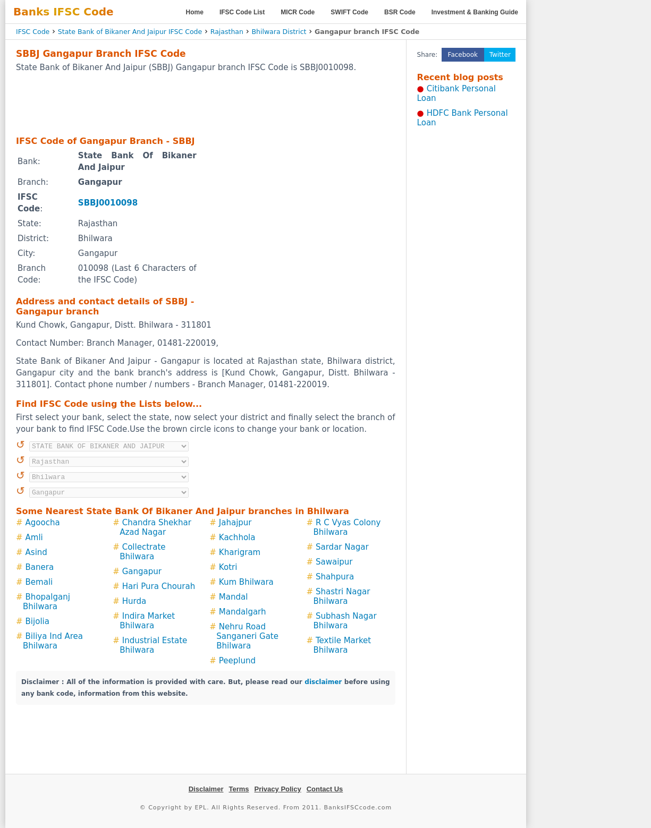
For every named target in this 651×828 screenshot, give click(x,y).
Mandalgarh (242, 612)
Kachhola (237, 537)
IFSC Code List (242, 12)
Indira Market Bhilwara (147, 620)
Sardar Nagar (342, 547)
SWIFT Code (349, 12)
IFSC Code (32, 32)
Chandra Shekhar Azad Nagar (155, 527)
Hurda (134, 601)
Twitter (500, 54)
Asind (36, 552)
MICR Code (298, 12)
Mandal (233, 597)
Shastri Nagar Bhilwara (341, 596)
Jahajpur (235, 522)
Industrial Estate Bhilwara (153, 645)
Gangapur (142, 571)
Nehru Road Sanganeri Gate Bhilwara (247, 636)
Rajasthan (226, 32)
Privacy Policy (278, 789)
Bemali (39, 582)
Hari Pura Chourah (159, 586)
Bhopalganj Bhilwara (46, 601)
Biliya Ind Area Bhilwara (53, 641)
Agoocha (43, 522)
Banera (40, 567)
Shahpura (335, 577)
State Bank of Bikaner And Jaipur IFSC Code (130, 32)
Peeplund (237, 660)
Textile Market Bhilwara (342, 645)
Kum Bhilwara (246, 582)
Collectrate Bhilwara (142, 551)
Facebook (463, 54)
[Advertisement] (205, 103)
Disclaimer (206, 789)
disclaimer (323, 682)
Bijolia (37, 621)
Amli (34, 537)
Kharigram (239, 552)
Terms (239, 789)
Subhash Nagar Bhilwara (344, 620)
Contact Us (325, 789)
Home (195, 12)
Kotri (228, 567)
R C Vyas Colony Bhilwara (347, 527)
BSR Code (400, 12)
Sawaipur (334, 562)
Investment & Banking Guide (475, 12)
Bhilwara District (278, 32)
